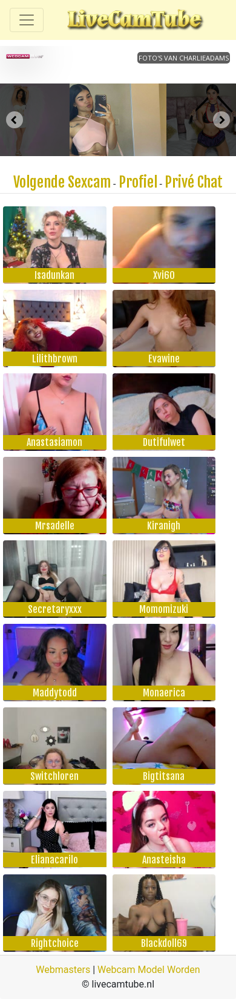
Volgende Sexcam (62, 182)
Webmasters (63, 969)
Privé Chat (194, 182)
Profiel (138, 182)
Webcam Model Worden (148, 969)
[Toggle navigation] (27, 20)
